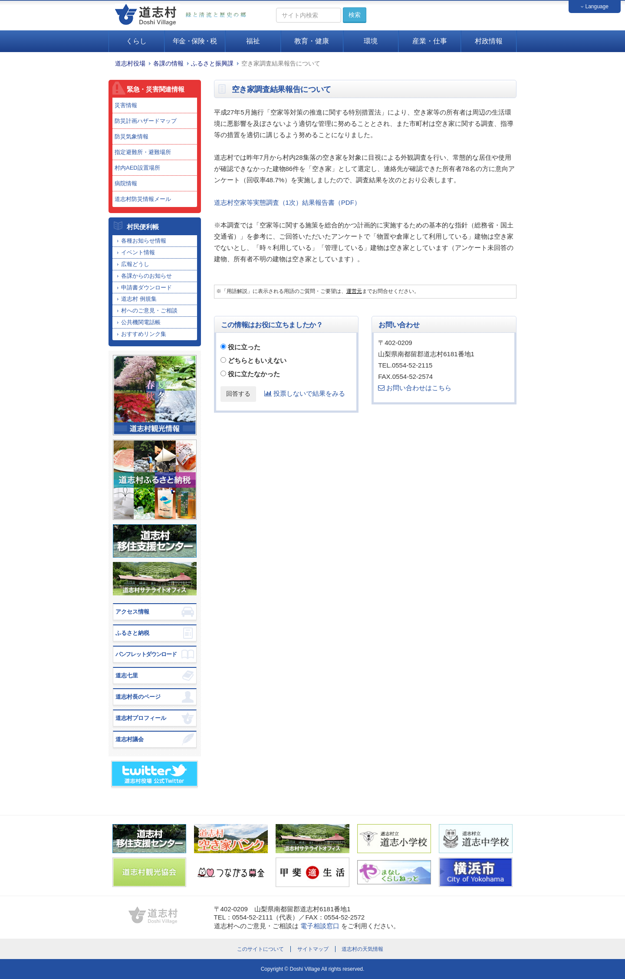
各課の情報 (168, 63)
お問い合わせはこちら (414, 387)
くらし (136, 41)
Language (595, 6)
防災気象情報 (131, 136)
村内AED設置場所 (137, 167)
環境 (371, 41)
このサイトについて (260, 949)
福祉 (253, 41)
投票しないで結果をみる (304, 393)
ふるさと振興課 (212, 63)
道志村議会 (129, 739)
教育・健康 (311, 41)
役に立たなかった (254, 374)
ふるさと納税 (132, 633)
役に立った (244, 347)
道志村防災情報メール (143, 199)
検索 (355, 14)
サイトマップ (313, 949)
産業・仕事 (429, 41)
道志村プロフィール (140, 718)
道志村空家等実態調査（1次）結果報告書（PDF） (287, 202)
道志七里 (126, 675)
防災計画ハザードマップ (146, 121)
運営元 (354, 291)
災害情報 (126, 105)
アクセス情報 (132, 611)
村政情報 (489, 41)
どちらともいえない (257, 360)
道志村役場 (130, 63)
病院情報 (126, 183)
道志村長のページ (138, 696)
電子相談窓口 (319, 926)
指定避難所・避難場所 (143, 152)
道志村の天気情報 (362, 949)
